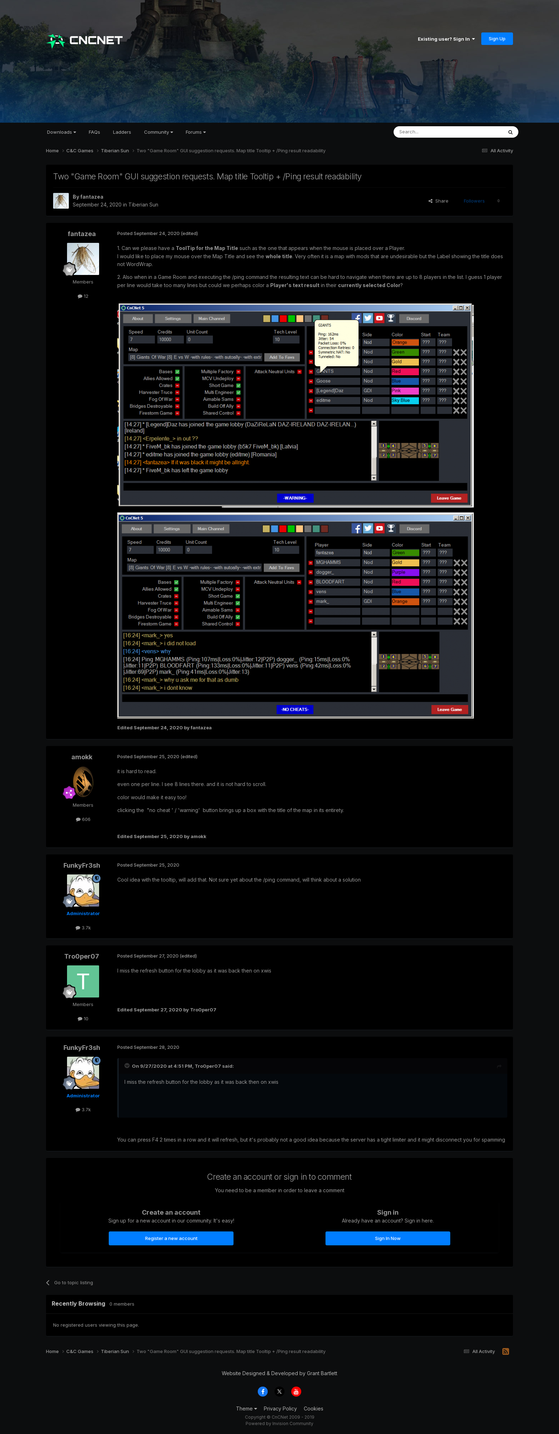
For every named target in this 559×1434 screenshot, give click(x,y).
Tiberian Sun (143, 204)
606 (83, 819)
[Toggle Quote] (127, 1065)
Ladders (122, 132)
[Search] (430, 132)
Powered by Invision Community (279, 1423)
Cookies (313, 1408)
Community (158, 132)
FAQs (94, 132)
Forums (196, 132)
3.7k (83, 927)
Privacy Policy (280, 1408)
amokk (81, 757)
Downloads (61, 132)
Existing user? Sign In (446, 39)
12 (83, 296)
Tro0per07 (81, 956)
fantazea (91, 197)
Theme (246, 1408)
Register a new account (171, 1238)
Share (438, 201)
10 (83, 1018)
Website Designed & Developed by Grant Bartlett (279, 1373)
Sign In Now (388, 1238)
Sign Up (497, 38)
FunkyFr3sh (81, 865)
